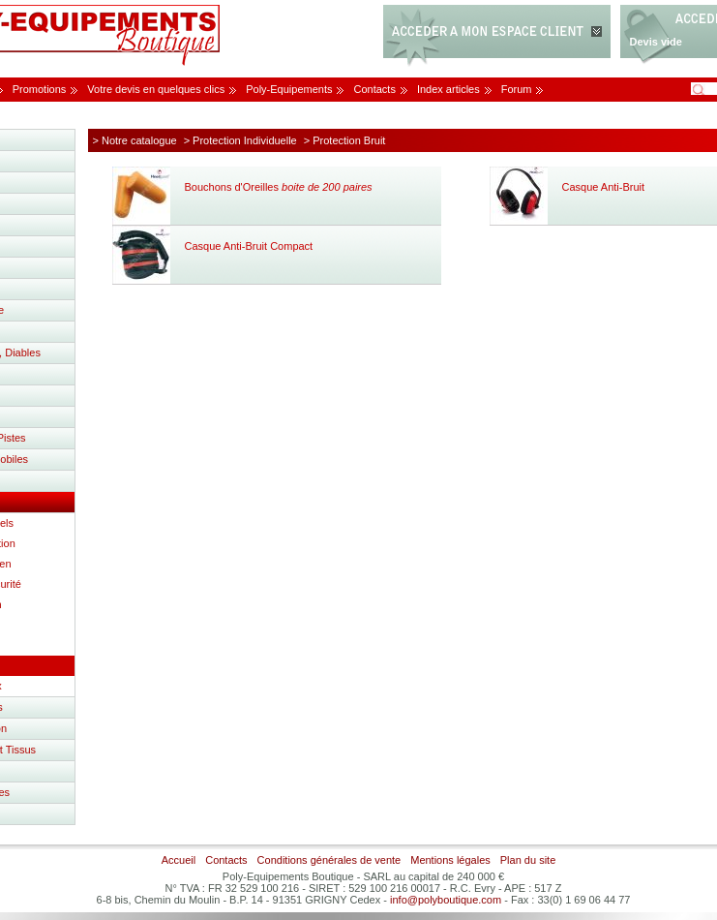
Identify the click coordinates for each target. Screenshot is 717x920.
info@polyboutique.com (445, 899)
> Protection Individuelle (240, 140)
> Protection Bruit (345, 140)
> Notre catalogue (135, 140)
